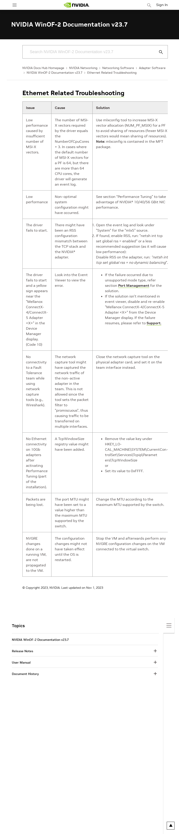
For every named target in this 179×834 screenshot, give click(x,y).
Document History (25, 674)
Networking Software (118, 68)
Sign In (162, 4)
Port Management (133, 285)
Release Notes (22, 651)
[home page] (76, 5)
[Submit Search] (158, 52)
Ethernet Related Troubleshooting (111, 73)
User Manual (21, 662)
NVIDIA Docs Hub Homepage (43, 68)
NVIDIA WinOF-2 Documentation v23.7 (54, 73)
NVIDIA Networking (83, 68)
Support (153, 323)
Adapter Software (152, 68)
